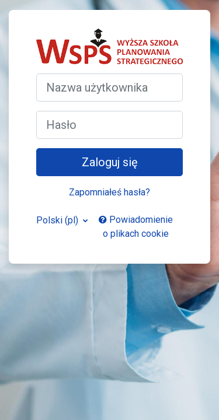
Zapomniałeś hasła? (109, 192)
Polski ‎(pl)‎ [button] (58, 220)
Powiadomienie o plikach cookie (136, 226)
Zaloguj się (110, 162)
